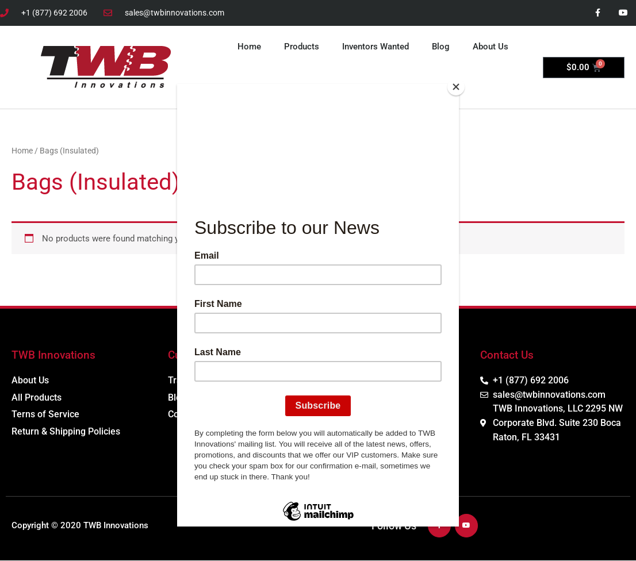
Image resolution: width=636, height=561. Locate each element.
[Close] (456, 86)
